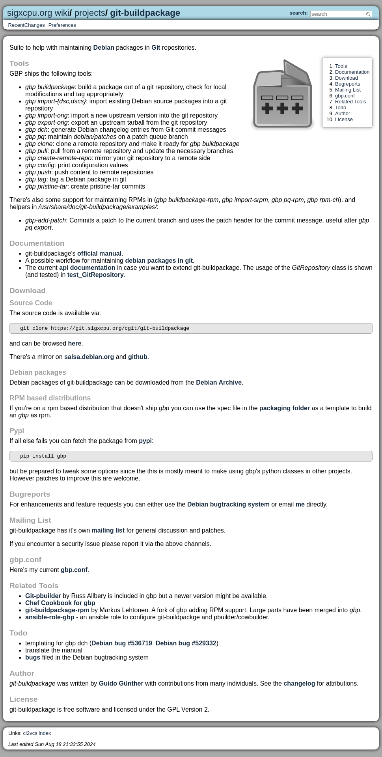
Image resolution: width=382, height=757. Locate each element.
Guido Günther (121, 685)
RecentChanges (26, 25)
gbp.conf (345, 96)
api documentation (87, 267)
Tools (341, 66)
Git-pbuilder (43, 598)
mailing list (108, 532)
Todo (340, 107)
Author (342, 113)
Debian (103, 47)
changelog (299, 685)
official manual (99, 253)
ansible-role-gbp (49, 619)
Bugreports (347, 84)
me (300, 506)
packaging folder (284, 409)
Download (346, 78)
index (45, 735)
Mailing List (348, 90)
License (344, 119)
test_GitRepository (95, 274)
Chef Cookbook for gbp (60, 605)
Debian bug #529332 (186, 645)
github (137, 358)
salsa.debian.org (89, 358)
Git (155, 47)
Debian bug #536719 (121, 645)
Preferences (62, 25)
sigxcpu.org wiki (38, 13)
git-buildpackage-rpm (57, 612)
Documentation (352, 72)
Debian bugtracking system (228, 506)
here (75, 344)
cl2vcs (30, 735)
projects (90, 13)
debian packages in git (159, 260)
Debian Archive (219, 383)
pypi (145, 442)
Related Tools (350, 102)
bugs (32, 659)
